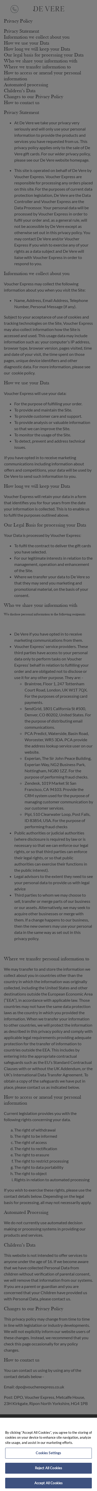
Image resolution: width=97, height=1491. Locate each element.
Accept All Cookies (48, 1485)
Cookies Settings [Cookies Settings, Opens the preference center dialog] (48, 1455)
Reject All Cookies (48, 1470)
